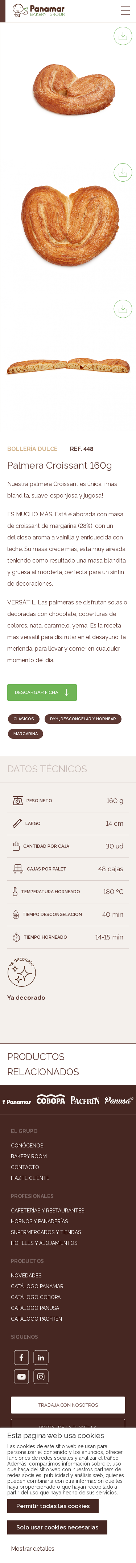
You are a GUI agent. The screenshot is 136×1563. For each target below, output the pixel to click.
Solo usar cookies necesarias (57, 1527)
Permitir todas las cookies (53, 1506)
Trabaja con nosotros (68, 1405)
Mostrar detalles (32, 1548)
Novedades (26, 1275)
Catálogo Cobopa (36, 1297)
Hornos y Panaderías (39, 1221)
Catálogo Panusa (35, 1308)
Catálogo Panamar (37, 1286)
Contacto (25, 1167)
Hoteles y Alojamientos (44, 1243)
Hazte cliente (30, 1178)
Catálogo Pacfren (36, 1319)
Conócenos (27, 1146)
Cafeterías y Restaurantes (47, 1211)
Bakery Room (29, 1156)
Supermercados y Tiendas (46, 1232)
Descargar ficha (36, 692)
